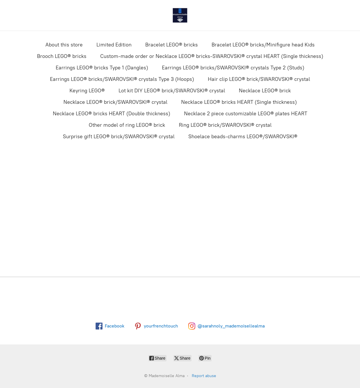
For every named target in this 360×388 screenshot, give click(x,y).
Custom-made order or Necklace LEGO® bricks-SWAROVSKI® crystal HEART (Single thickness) (211, 56)
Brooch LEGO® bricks (61, 56)
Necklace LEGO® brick (265, 90)
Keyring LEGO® (87, 90)
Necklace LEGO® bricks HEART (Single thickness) (239, 102)
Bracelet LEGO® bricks (171, 45)
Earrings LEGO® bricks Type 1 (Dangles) (102, 68)
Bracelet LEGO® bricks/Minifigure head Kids (263, 45)
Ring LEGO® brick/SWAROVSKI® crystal (225, 125)
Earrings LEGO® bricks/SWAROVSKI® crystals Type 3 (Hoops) (122, 79)
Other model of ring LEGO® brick (127, 125)
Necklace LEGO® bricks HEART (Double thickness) (111, 113)
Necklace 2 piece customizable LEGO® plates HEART (245, 113)
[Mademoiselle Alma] (180, 15)
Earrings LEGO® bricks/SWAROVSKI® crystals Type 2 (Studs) (233, 68)
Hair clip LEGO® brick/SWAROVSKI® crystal (259, 79)
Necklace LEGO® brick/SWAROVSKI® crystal (115, 102)
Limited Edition (113, 45)
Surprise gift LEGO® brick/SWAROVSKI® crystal (119, 136)
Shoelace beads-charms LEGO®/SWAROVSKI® (242, 136)
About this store (64, 45)
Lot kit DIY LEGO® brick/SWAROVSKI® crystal (172, 90)
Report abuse (204, 375)
